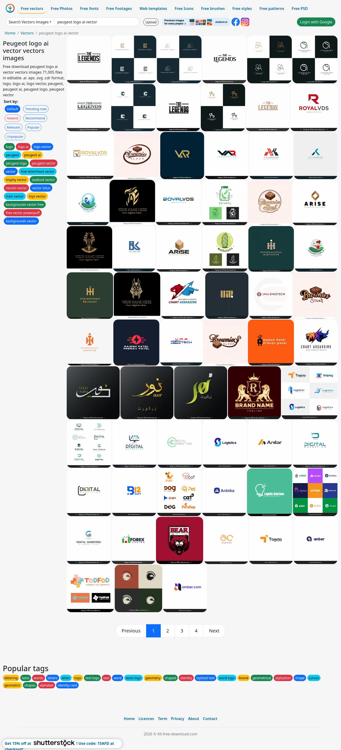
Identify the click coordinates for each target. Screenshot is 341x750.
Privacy (177, 718)
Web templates (153, 8)
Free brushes (213, 8)
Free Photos (61, 8)
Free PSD (300, 8)
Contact (210, 718)
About (193, 718)
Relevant (13, 127)
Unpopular (15, 136)
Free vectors (32, 8)
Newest (12, 118)
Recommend (35, 118)
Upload (150, 22)
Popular (33, 127)
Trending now (35, 109)
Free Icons (184, 8)
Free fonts (89, 8)
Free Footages (119, 8)
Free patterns (271, 8)
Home (10, 33)
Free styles (242, 8)
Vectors (27, 33)
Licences (146, 718)
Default (12, 109)
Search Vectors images (29, 22)
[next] (214, 630)
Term (162, 718)
